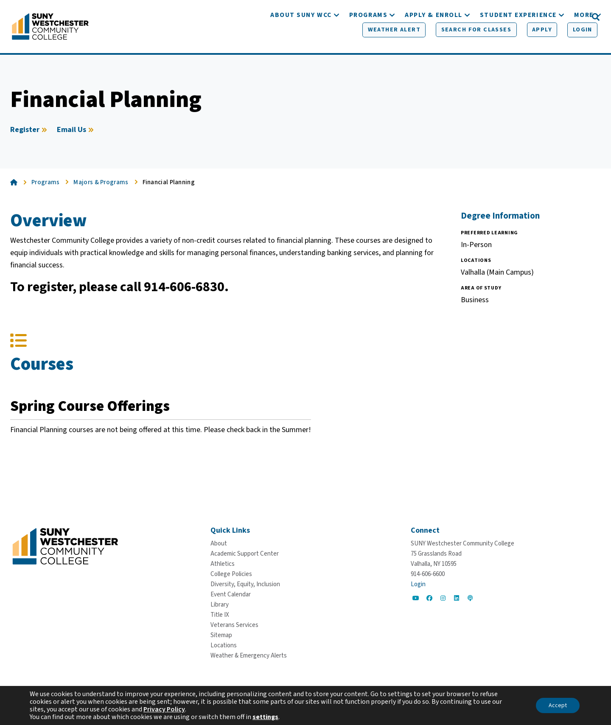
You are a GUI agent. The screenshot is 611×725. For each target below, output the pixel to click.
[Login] (567, 17)
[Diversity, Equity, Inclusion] (245, 584)
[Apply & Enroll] (433, 41)
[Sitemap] (221, 635)
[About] (218, 543)
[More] (584, 41)
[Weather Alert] (382, 17)
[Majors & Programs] (105, 186)
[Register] (29, 133)
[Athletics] (222, 563)
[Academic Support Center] (244, 553)
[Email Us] (76, 133)
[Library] (219, 604)
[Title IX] (219, 614)
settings (265, 717)
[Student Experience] (518, 41)
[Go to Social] (416, 598)
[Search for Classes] (462, 17)
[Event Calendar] (230, 594)
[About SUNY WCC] (301, 41)
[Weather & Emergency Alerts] (248, 655)
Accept (558, 705)
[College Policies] (231, 574)
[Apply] (527, 17)
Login (418, 584)
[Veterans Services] (234, 625)
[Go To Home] (50, 27)
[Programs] (368, 41)
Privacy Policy (164, 709)
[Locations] (223, 645)
